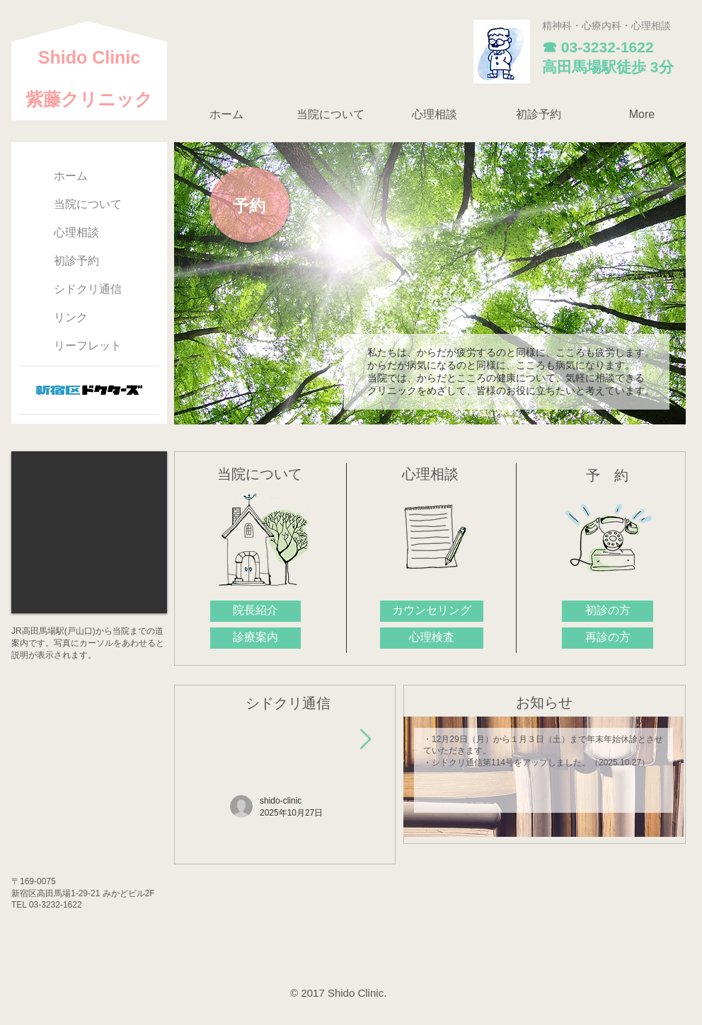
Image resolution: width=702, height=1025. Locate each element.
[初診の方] (607, 611)
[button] (330, 114)
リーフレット (88, 346)
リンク (71, 317)
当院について (88, 204)
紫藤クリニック (89, 99)
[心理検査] (431, 638)
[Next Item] (365, 740)
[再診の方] (607, 638)
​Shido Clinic (89, 57)
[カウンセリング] (431, 611)
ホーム (71, 176)
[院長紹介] (255, 611)
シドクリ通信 (88, 289)
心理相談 (76, 232)
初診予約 (76, 261)
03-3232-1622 (607, 47)
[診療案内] (255, 638)
